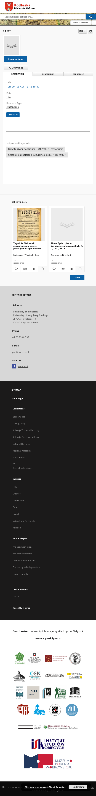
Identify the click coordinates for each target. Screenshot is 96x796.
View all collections (22, 467)
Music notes (19, 457)
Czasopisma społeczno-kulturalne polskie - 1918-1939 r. (37, 154)
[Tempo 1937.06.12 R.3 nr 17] (11, 45)
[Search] (91, 17)
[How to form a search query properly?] (93, 22)
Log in (16, 596)
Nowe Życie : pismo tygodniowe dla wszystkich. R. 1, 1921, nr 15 (67, 246)
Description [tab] (17, 74)
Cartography (19, 423)
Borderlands (19, 416)
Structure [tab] (78, 74)
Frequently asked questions (26, 567)
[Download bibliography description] (24, 269)
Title (15, 486)
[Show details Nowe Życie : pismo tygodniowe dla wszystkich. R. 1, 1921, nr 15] (79, 269)
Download (15, 67)
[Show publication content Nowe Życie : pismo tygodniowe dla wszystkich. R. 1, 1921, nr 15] (71, 269)
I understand (78, 787)
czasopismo (12, 106)
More (77, 277)
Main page (17, 398)
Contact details (20, 574)
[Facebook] (14, 366)
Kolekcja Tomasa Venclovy (26, 430)
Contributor (18, 500)
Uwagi (16, 514)
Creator (16, 493)
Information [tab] (48, 74)
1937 (8, 96)
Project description (22, 546)
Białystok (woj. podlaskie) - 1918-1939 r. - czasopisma (35, 149)
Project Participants (22, 553)
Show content (15, 58)
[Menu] (92, 3)
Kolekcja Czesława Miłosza (26, 437)
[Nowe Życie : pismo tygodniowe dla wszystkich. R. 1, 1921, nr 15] (67, 224)
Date (15, 507)
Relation (17, 527)
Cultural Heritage (21, 443)
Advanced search (80, 22)
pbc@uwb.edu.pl (20, 352)
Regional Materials (22, 450)
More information (57, 787)
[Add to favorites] (90, 31)
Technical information (24, 560)
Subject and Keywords (24, 520)
